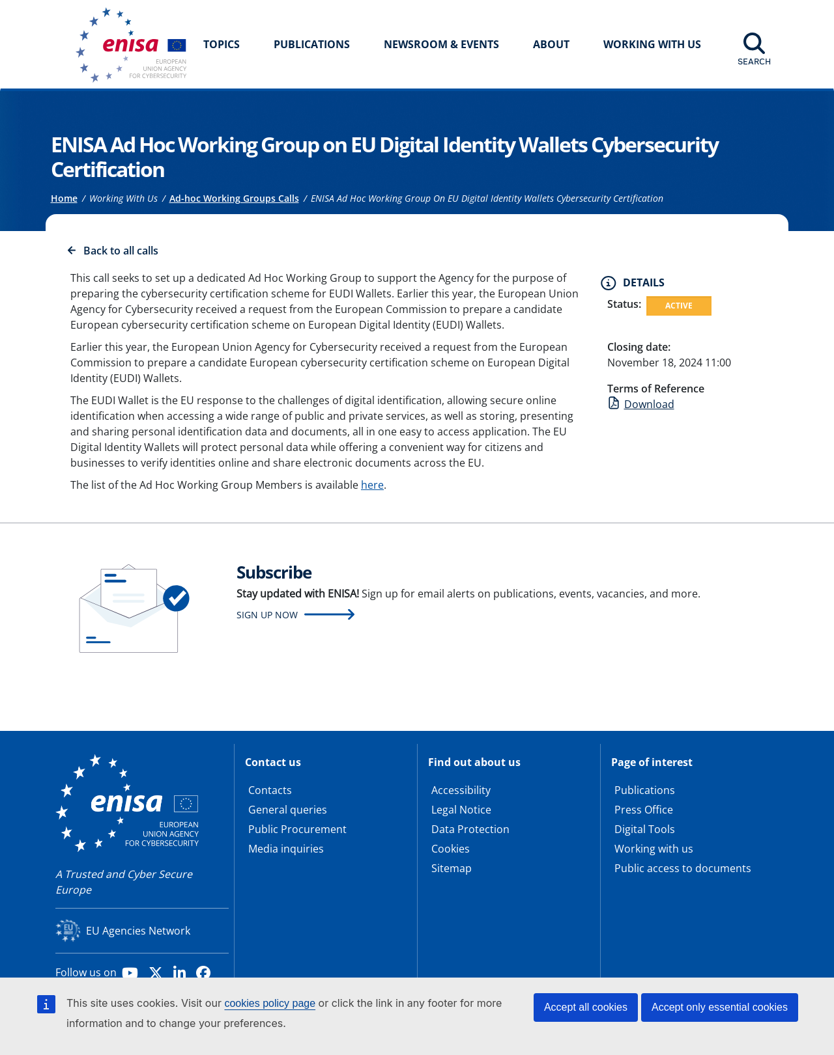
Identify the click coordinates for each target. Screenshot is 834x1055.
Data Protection (470, 829)
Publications (312, 44)
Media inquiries (286, 849)
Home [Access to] (64, 198)
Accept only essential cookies (720, 1007)
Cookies (450, 849)
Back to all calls (120, 250)
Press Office (643, 809)
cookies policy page (269, 1003)
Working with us (653, 849)
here (372, 485)
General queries (287, 809)
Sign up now (267, 615)
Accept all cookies (585, 1007)
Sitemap (451, 868)
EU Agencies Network (138, 931)
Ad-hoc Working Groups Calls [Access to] (234, 198)
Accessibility (461, 790)
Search (754, 61)
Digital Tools (644, 829)
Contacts (270, 790)
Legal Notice (461, 809)
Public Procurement (297, 829)
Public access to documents (682, 868)
